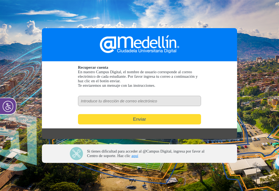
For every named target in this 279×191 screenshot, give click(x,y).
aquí (134, 156)
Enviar (139, 119)
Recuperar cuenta (93, 67)
